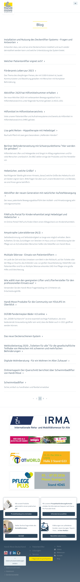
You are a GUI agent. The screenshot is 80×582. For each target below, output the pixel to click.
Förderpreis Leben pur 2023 (20, 70)
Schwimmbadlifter (15, 382)
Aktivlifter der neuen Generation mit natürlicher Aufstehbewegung (40, 194)
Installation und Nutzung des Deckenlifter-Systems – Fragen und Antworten (38, 41)
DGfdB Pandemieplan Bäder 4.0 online (26, 314)
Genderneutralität (11, 575)
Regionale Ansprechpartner (40, 559)
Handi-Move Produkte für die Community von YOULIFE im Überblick (34, 303)
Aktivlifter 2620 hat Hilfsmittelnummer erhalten (31, 92)
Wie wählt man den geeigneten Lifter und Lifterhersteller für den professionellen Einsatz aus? (39, 281)
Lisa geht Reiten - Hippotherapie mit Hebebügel (31, 130)
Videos (59, 549)
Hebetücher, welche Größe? (20, 170)
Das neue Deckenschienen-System (24, 336)
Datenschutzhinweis (12, 568)
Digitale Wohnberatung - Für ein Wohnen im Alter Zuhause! (37, 360)
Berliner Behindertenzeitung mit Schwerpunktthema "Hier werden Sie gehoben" (39, 147)
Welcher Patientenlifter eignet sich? (25, 61)
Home (59, 546)
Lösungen (36, 550)
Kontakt (59, 555)
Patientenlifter (38, 546)
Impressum (9, 571)
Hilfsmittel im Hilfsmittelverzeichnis (25, 111)
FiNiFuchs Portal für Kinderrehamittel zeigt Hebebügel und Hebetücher (35, 216)
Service (35, 554)
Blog (58, 559)
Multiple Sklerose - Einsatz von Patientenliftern (30, 254)
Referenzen (61, 552)
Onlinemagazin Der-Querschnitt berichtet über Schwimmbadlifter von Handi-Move (39, 371)
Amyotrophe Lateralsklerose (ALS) (23, 232)
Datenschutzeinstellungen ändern (15, 561)
